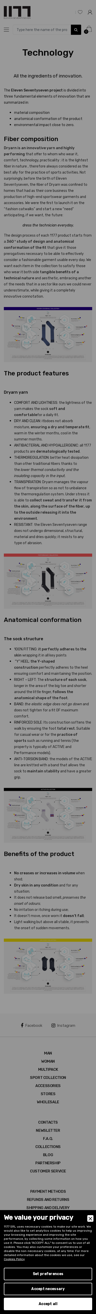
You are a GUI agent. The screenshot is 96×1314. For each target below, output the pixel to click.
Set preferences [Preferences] (48, 1274)
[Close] (90, 1218)
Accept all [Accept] (48, 1304)
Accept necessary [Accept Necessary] (48, 1289)
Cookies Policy (14, 1259)
